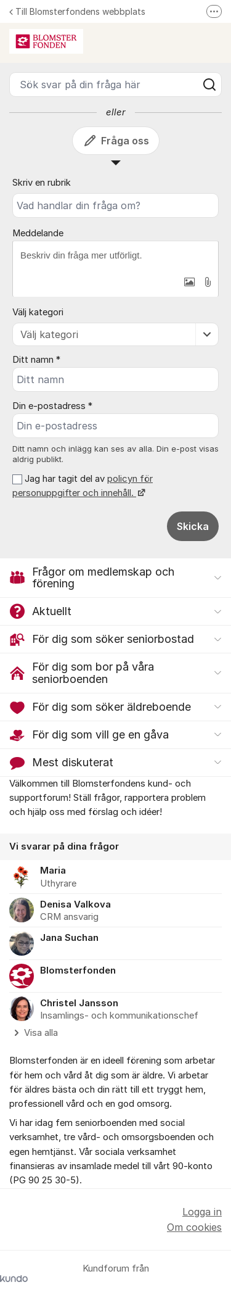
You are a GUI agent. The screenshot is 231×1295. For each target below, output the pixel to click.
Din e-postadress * (52, 406)
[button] (189, 282)
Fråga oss (116, 140)
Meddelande (37, 233)
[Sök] (209, 84)
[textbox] (115, 255)
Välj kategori (37, 312)
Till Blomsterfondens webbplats (77, 11)
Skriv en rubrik (41, 182)
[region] (115, 937)
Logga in (202, 1212)
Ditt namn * (36, 359)
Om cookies (194, 1227)
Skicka (193, 526)
